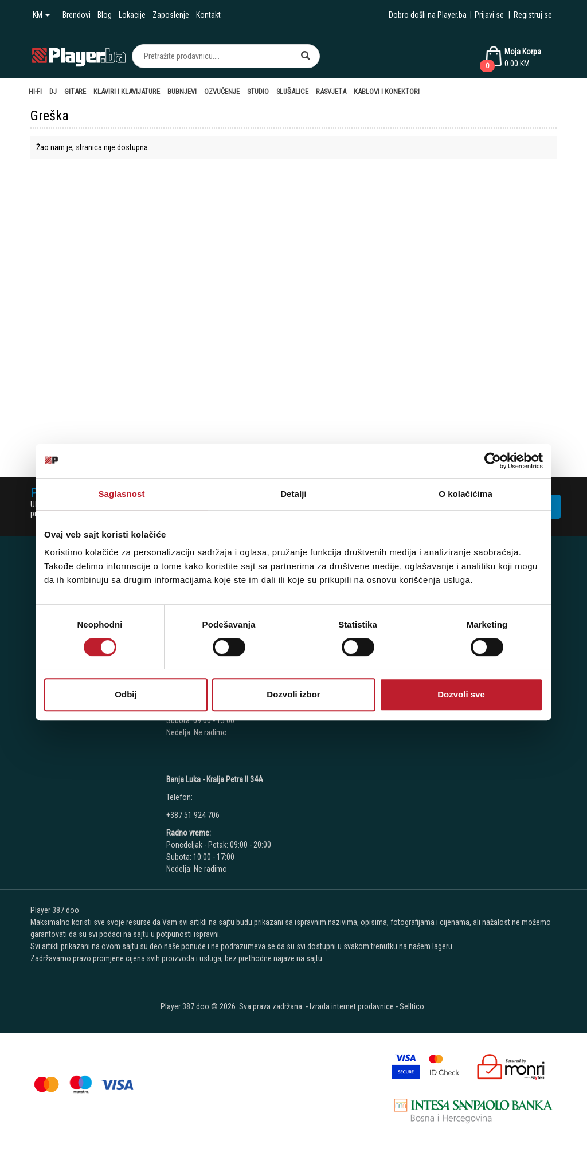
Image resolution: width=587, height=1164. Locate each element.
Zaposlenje (170, 14)
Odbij (125, 694)
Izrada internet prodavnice (352, 1006)
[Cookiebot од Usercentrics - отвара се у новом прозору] (493, 460)
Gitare (75, 91)
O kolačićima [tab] (465, 494)
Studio (258, 91)
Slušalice (292, 91)
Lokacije (132, 14)
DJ (53, 91)
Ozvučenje (222, 91)
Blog (104, 14)
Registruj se (533, 14)
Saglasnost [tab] (121, 494)
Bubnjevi (182, 91)
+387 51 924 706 (193, 815)
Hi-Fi (35, 91)
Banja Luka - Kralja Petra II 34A (214, 779)
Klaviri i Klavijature (126, 91)
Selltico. (413, 1006)
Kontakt (208, 14)
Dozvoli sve (461, 694)
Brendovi (76, 14)
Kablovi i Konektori (387, 91)
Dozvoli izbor (293, 694)
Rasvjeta (331, 91)
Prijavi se (489, 14)
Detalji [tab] (293, 494)
